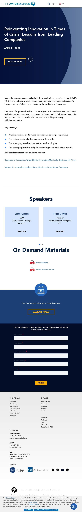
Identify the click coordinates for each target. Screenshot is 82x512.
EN (61, 3)
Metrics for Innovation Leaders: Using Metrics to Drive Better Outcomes (36, 167)
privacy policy (34, 504)
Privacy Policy (10, 498)
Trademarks (56, 490)
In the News (14, 411)
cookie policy (32, 502)
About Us (13, 401)
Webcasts (44, 418)
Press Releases (14, 413)
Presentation (42, 262)
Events (43, 411)
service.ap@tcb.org (16, 459)
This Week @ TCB (47, 427)
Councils (44, 406)
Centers (43, 404)
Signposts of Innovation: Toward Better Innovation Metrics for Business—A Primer (40, 160)
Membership (45, 401)
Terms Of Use (25, 490)
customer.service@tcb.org (18, 438)
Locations (13, 415)
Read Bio (22, 231)
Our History (13, 404)
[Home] (20, 4)
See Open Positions (20, 470)
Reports (43, 408)
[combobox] (62, 4)
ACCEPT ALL (28, 510)
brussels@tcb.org (15, 447)
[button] (39, 244)
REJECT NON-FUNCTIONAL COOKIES (46, 510)
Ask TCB (44, 425)
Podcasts (44, 420)
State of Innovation (45, 269)
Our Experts (14, 406)
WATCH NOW (15, 61)
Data (42, 422)
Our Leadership (15, 408)
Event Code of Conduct (46, 490)
